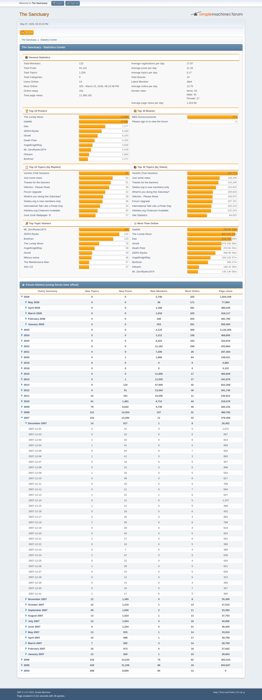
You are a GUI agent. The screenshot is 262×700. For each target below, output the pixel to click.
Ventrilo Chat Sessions (36, 173)
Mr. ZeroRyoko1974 (35, 149)
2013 (26, 384)
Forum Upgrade (32, 191)
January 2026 (36, 324)
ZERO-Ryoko (31, 131)
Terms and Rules (227, 692)
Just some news (33, 177)
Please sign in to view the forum (150, 121)
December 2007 (37, 423)
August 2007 (35, 615)
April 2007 (34, 637)
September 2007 (37, 610)
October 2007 (36, 604)
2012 (26, 390)
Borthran (28, 158)
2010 (26, 401)
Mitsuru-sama (31, 257)
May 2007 (33, 632)
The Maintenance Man (36, 262)
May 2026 (33, 302)
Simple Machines (43, 692)
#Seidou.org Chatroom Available (42, 210)
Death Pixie (30, 140)
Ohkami (28, 154)
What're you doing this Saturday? (42, 196)
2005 (26, 665)
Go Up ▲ (241, 692)
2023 (26, 340)
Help (215, 692)
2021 (26, 351)
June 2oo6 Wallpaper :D (37, 215)
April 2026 (34, 307)
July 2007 (34, 621)
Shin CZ (28, 266)
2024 (26, 335)
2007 (26, 417)
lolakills (28, 121)
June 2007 (34, 626)
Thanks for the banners (37, 182)
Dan (26, 126)
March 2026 (35, 313)
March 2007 (35, 643)
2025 (26, 329)
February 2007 (36, 648)
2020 (26, 357)
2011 (26, 395)
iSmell (27, 135)
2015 (26, 373)
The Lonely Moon (33, 117)
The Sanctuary (34, 14)
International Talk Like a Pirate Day (43, 205)
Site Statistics (139, 215)
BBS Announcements (144, 117)
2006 (26, 659)
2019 (26, 362)
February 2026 (36, 318)
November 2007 (37, 599)
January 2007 (36, 654)
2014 (26, 379)
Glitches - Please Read (37, 187)
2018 (26, 368)
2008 (26, 412)
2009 (26, 406)
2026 (26, 296)
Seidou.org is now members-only (42, 201)
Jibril (189, 81)
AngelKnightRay (33, 145)
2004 (26, 670)
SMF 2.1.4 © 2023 (25, 692)
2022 (26, 346)
